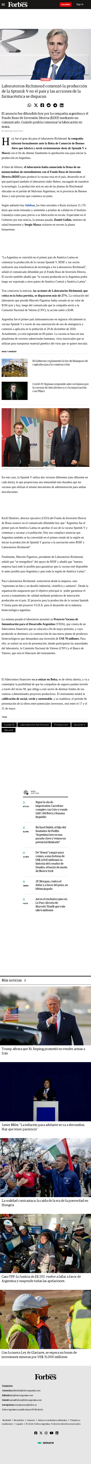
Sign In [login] (80, 4)
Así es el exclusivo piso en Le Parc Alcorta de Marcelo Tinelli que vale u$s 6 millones (51, 905)
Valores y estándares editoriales (52, 1420)
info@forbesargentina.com (21, 1395)
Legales (19, 1424)
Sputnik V (79, 724)
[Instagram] (46, 1433)
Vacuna (8, 730)
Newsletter (19, 1420)
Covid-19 (9, 724)
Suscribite (65, 4)
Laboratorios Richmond (34, 724)
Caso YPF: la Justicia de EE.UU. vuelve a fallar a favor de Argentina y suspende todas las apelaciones (41, 1279)
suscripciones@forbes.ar (26, 1405)
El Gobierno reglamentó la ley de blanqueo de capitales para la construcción (60, 363)
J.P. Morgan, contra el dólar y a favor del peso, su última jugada (51, 885)
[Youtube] (51, 1433)
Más (49, 792)
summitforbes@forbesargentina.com (25, 1400)
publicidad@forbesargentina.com (25, 1391)
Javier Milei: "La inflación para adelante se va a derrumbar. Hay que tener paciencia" (43, 1127)
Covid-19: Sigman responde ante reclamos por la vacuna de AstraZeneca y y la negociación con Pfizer (60, 388)
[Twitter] (41, 1433)
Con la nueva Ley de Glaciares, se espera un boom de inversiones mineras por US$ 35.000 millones (39, 1355)
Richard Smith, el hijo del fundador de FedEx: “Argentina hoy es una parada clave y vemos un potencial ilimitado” (50, 835)
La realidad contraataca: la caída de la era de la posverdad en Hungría (45, 1203)
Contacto (31, 1420)
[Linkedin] (57, 1433)
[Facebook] (35, 1433)
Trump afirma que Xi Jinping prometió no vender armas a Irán (43, 1051)
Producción (61, 724)
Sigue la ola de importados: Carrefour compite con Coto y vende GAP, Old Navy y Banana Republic (51, 810)
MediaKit (6, 1420)
